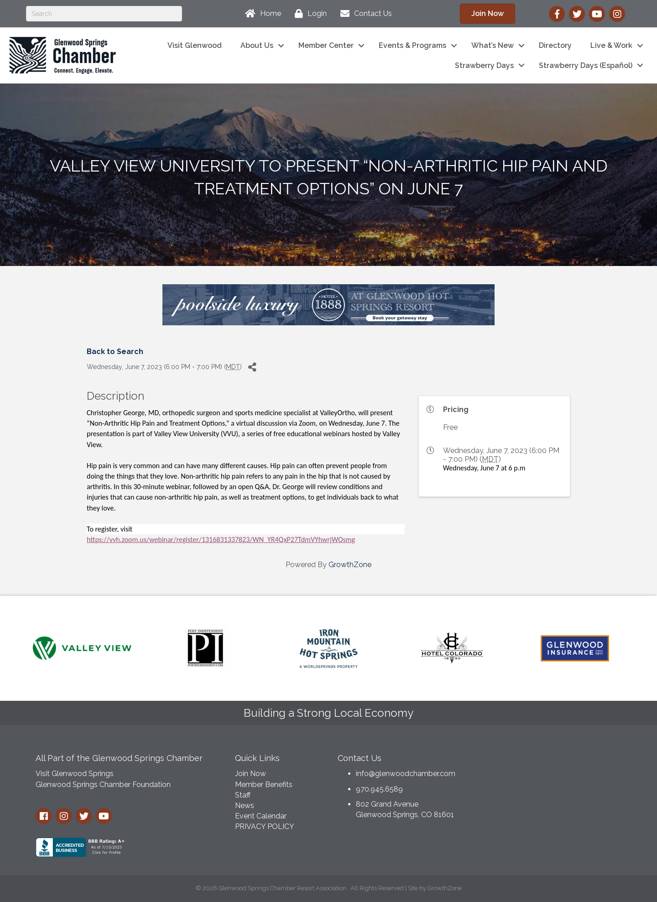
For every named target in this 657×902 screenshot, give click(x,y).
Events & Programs (412, 45)
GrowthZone (349, 564)
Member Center (326, 45)
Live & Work (611, 45)
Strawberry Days (484, 65)
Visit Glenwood (194, 45)
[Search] (104, 13)
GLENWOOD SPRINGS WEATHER (551, 782)
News (244, 805)
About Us (256, 45)
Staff (242, 795)
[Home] (260, 14)
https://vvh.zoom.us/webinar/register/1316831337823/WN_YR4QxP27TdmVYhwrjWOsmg (221, 539)
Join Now (250, 773)
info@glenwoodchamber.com (405, 773)
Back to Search (115, 351)
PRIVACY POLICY (264, 826)
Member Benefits (263, 784)
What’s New (492, 45)
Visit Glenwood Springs (75, 773)
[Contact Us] (364, 14)
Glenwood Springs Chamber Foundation (103, 784)
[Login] (308, 14)
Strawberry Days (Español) (585, 65)
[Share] (252, 367)
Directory (555, 45)
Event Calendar (261, 816)
